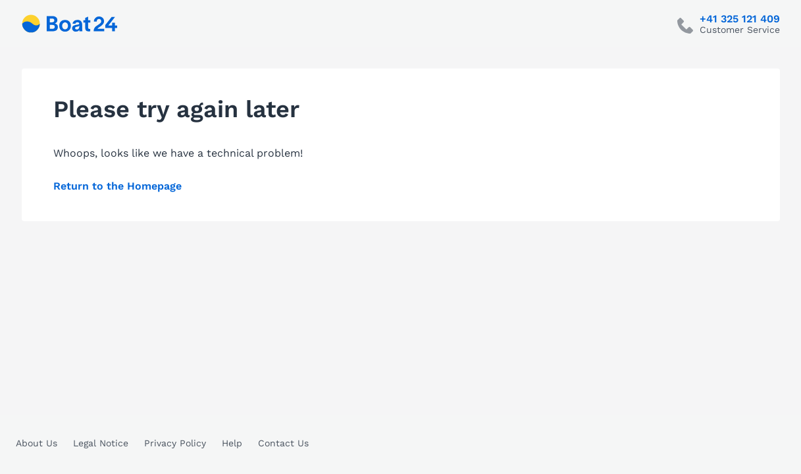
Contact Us (283, 443)
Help (232, 443)
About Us (36, 443)
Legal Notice (100, 443)
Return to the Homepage (117, 186)
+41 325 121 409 (740, 19)
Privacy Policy (175, 443)
